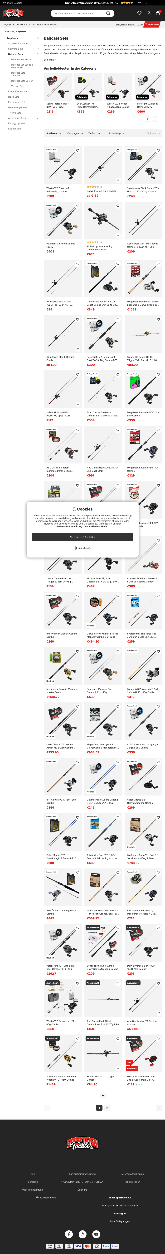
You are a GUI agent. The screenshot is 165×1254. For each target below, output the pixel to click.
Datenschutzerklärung (70, 526)
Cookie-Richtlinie (97, 526)
